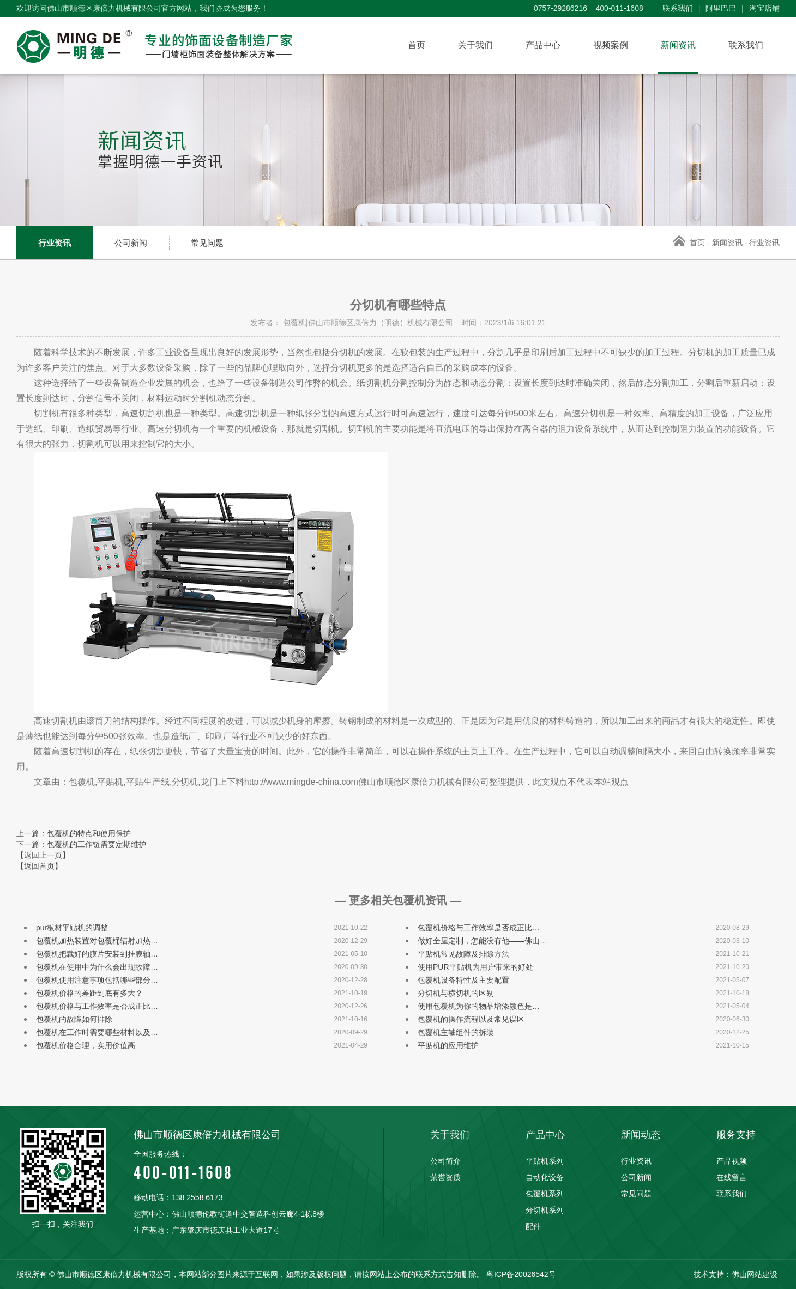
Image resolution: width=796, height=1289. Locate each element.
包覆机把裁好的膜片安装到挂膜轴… (97, 953)
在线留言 (731, 1177)
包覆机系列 (545, 1193)
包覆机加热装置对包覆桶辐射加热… (97, 940)
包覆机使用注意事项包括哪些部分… (97, 980)
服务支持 (736, 1134)
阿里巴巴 (720, 8)
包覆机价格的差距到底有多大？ (89, 993)
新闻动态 (640, 1134)
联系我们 (677, 8)
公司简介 (445, 1161)
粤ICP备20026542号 (521, 1274)
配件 (533, 1226)
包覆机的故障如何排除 (74, 1019)
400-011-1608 (258, 1164)
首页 (416, 45)
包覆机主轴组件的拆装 (456, 1032)
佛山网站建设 (754, 1274)
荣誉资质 (445, 1177)
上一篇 (73, 833)
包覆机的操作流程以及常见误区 (471, 1019)
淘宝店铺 (764, 8)
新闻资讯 (678, 45)
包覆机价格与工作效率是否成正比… (479, 927)
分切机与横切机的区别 (456, 993)
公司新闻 (130, 242)
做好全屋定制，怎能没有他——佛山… (482, 940)
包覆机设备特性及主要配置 (463, 980)
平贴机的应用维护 (448, 1045)
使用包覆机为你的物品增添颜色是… (479, 1006)
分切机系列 (545, 1210)
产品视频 (731, 1161)
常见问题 (207, 242)
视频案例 (610, 45)
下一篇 (81, 844)
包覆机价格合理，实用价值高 (85, 1045)
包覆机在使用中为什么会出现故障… (97, 967)
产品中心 (543, 45)
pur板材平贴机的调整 (72, 927)
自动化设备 (545, 1177)
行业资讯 (54, 242)
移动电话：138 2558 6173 (178, 1197)
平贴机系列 (545, 1161)
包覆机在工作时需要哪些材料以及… (97, 1032)
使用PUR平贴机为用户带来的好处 (475, 967)
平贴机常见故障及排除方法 (463, 953)
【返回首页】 (39, 866)
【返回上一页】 (43, 855)
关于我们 (475, 45)
